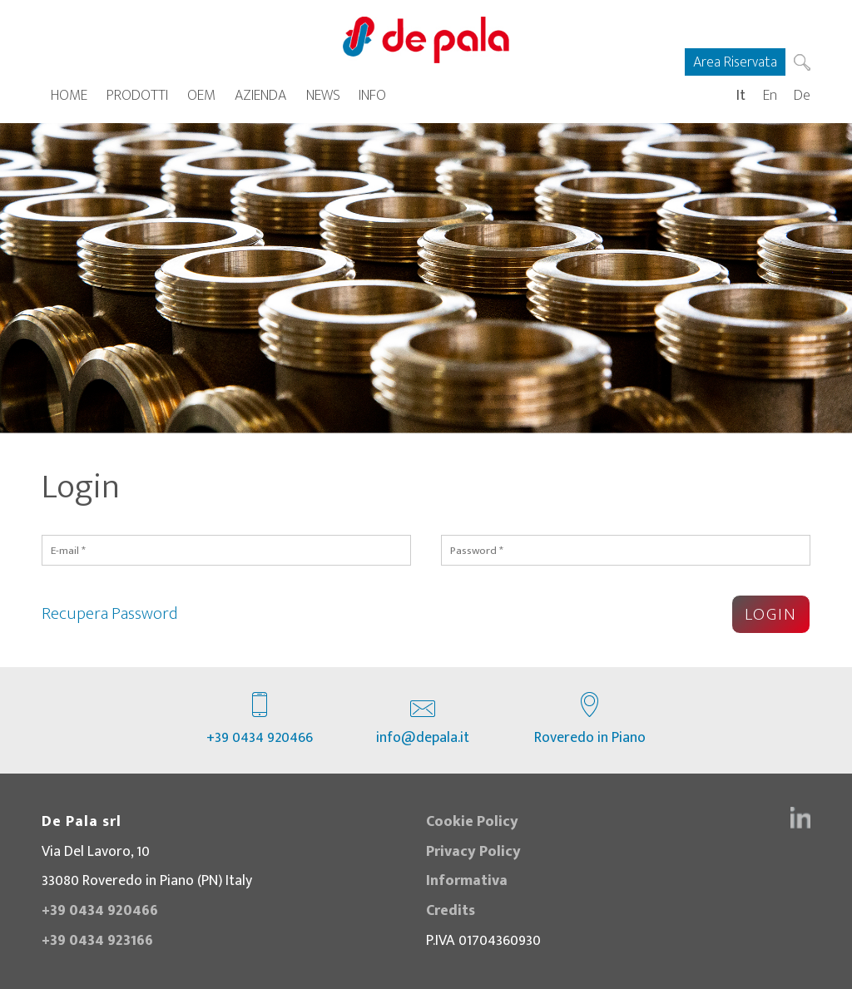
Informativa (467, 880)
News (323, 95)
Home (69, 95)
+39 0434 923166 (97, 940)
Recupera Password (109, 613)
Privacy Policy (473, 851)
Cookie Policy (472, 821)
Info (372, 95)
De (802, 95)
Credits (450, 910)
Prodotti (137, 95)
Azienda (260, 95)
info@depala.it (422, 720)
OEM (201, 95)
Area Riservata (735, 62)
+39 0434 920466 (259, 720)
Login (771, 614)
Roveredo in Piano (590, 720)
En (770, 95)
